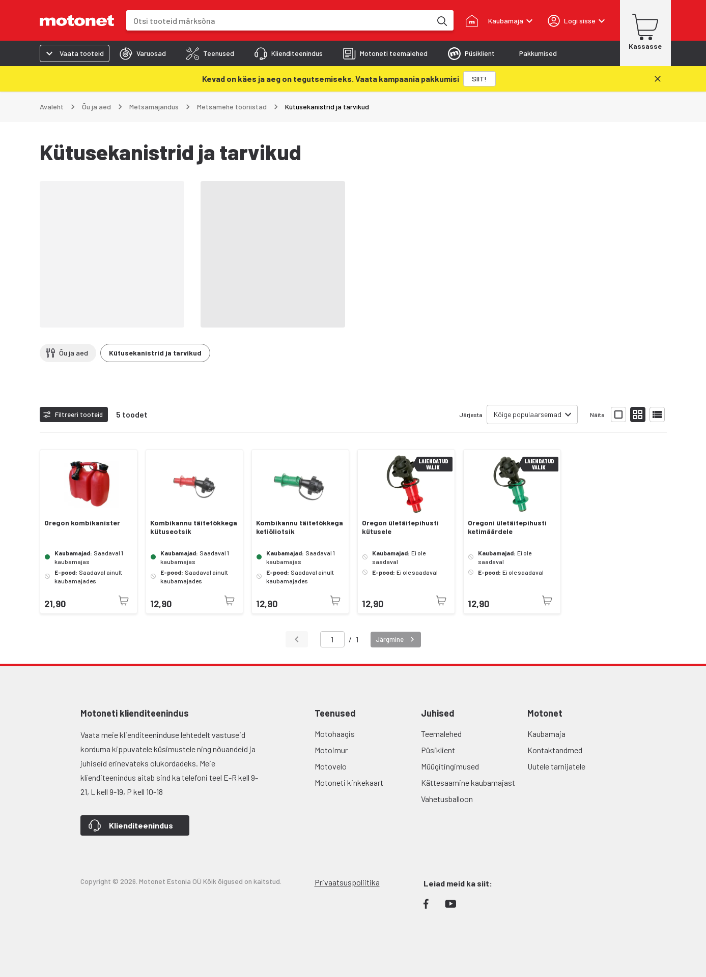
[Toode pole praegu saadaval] (124, 600)
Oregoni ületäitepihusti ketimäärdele (507, 527)
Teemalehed (441, 733)
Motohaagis (335, 733)
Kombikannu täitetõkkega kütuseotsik (193, 527)
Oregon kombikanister (82, 523)
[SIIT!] (479, 78)
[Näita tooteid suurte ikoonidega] (618, 414)
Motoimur (331, 750)
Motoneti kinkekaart (349, 782)
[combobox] (279, 21)
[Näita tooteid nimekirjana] (657, 414)
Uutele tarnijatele (556, 766)
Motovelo (331, 766)
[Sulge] (657, 78)
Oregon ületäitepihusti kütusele (400, 527)
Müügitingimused (450, 766)
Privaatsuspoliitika (347, 882)
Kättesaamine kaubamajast (468, 782)
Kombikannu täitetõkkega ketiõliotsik (299, 527)
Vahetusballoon (447, 799)
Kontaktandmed (554, 750)
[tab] (142, 53)
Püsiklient (438, 750)
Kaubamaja (546, 733)
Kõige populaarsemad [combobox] (527, 414)
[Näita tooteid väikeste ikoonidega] (637, 414)
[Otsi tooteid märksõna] (441, 20)
